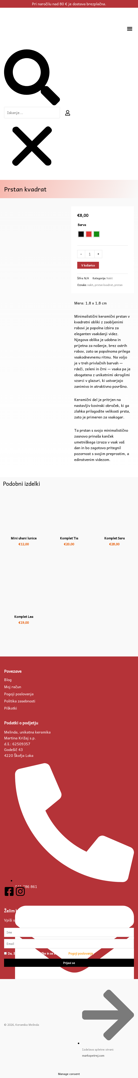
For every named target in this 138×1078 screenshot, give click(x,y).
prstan (118, 285)
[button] (129, 28)
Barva (82, 224)
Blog (8, 680)
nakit (90, 285)
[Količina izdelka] (90, 254)
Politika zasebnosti (19, 701)
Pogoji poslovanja (19, 694)
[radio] (81, 234)
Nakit (109, 278)
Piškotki (10, 708)
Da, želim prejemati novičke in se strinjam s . (51, 953)
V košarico (88, 265)
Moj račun (12, 687)
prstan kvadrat (104, 285)
